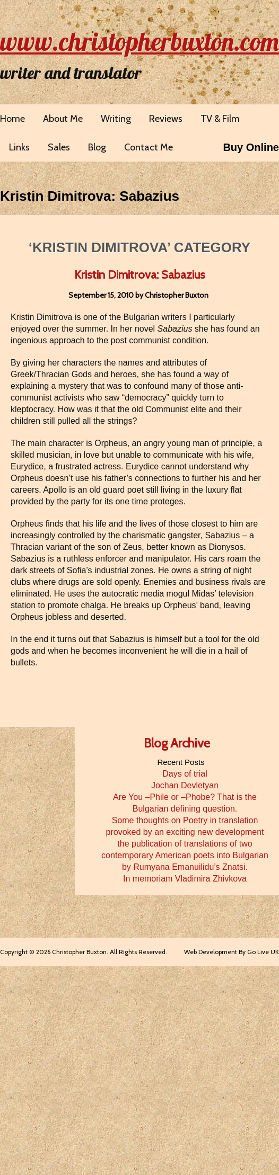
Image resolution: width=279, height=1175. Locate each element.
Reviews (165, 118)
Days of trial (184, 773)
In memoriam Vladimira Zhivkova (185, 878)
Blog (97, 147)
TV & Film (220, 118)
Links (19, 147)
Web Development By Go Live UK (231, 952)
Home (12, 118)
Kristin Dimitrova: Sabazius (89, 196)
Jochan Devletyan (185, 785)
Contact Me (148, 147)
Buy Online (251, 147)
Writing (116, 118)
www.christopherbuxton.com (139, 41)
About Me (63, 118)
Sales (59, 147)
